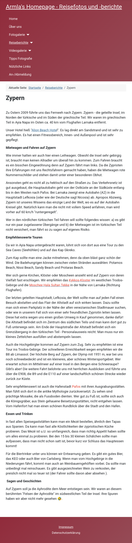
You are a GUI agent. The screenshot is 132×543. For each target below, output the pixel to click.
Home (13, 19)
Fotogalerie (17, 35)
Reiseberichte (18, 42)
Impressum (66, 527)
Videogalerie (18, 50)
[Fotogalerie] (27, 34)
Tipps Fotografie (20, 58)
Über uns (15, 27)
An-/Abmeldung (20, 74)
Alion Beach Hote (44, 130)
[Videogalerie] (29, 50)
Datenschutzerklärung (66, 533)
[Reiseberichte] (30, 42)
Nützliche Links (20, 66)
